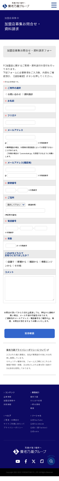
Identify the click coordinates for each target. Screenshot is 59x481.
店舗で (10, 261)
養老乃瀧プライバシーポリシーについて (26, 354)
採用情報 (7, 409)
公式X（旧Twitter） (39, 432)
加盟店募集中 (9, 405)
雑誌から (32, 261)
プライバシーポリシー (13, 432)
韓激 (32, 413)
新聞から (20, 261)
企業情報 (7, 401)
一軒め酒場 (35, 409)
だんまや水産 (36, 405)
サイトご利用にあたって (14, 428)
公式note (34, 436)
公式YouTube (36, 425)
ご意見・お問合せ (11, 425)
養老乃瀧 (34, 401)
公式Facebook (37, 428)
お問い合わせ (13, 94)
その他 (17, 265)
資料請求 (27, 94)
